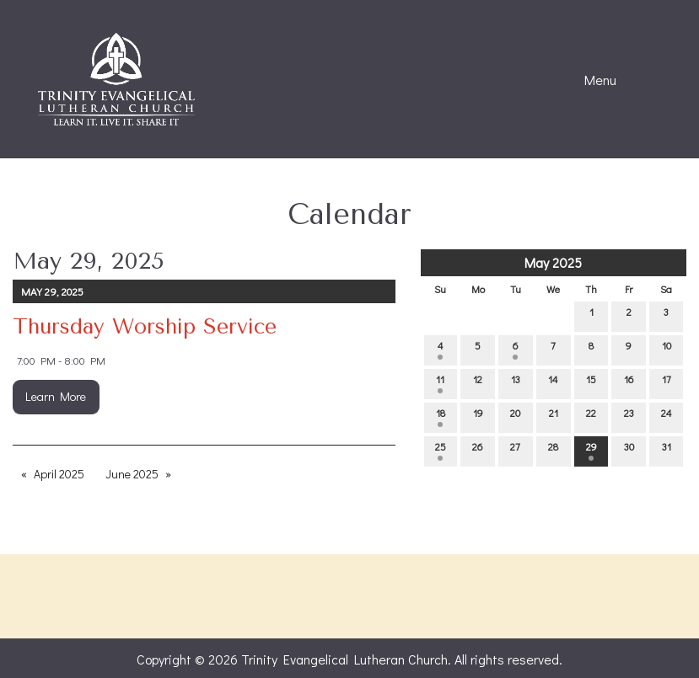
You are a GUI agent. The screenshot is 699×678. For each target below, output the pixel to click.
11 (440, 382)
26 (477, 450)
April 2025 (59, 474)
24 (666, 416)
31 (666, 450)
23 (629, 416)
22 (591, 416)
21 (553, 416)
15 (591, 382)
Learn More (55, 396)
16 (629, 382)
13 (515, 382)
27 (515, 450)
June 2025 (132, 474)
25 (440, 450)
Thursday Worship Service (145, 326)
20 (515, 416)
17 (666, 382)
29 (591, 450)
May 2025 (553, 262)
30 (629, 450)
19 (478, 416)
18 (440, 416)
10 (666, 349)
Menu (591, 80)
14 (553, 382)
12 (477, 382)
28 (553, 450)
